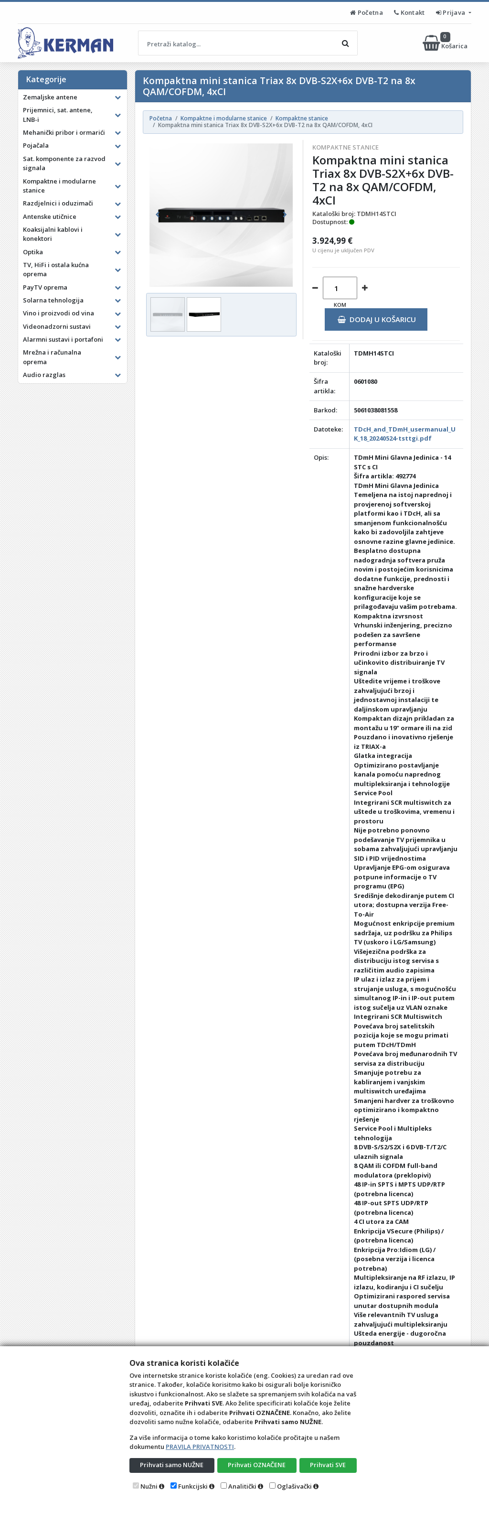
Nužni (149, 1486)
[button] (157, 215)
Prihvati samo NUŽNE (172, 1464)
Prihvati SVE (328, 1464)
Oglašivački (294, 1486)
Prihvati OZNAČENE (256, 1464)
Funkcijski (193, 1486)
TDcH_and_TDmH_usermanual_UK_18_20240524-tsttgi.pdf (405, 434)
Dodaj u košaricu (376, 319)
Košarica (446, 43)
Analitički (242, 1486)
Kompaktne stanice (345, 147)
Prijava (451, 12)
